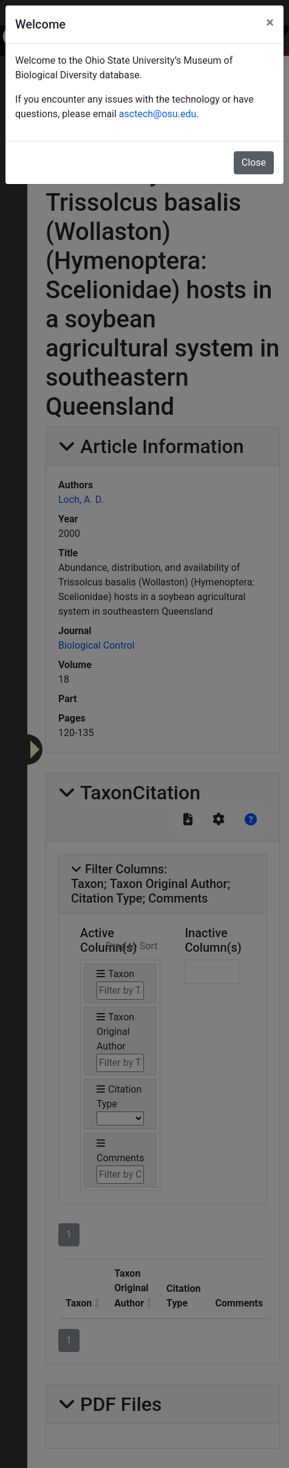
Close (254, 162)
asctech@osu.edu (157, 114)
